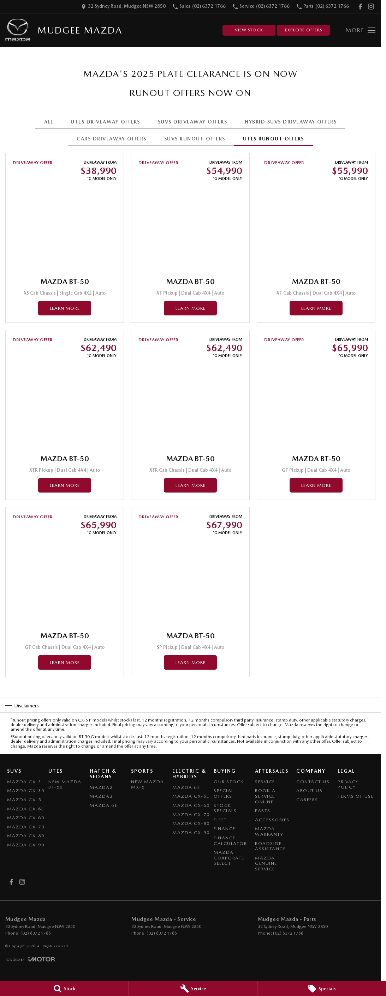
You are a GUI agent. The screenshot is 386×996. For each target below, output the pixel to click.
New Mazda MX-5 (147, 784)
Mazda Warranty (269, 831)
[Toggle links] (30, 959)
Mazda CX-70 (26, 826)
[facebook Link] (360, 6)
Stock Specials (225, 808)
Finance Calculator (230, 840)
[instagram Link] (371, 6)
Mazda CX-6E (25, 808)
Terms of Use (356, 796)
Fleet (220, 819)
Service (265, 781)
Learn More (65, 308)
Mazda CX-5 (24, 799)
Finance (225, 828)
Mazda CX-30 (26, 790)
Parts (263, 810)
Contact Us (312, 781)
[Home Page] (17, 30)
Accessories (272, 819)
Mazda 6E (103, 805)
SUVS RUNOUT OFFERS (194, 138)
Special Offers (224, 793)
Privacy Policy (348, 784)
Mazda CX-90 (26, 844)
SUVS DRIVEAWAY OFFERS (192, 122)
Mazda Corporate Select (229, 858)
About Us (309, 790)
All (48, 122)
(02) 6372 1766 (35, 933)
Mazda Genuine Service (266, 863)
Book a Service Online (265, 796)
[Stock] (64, 988)
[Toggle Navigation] (360, 30)
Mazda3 (101, 796)
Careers (307, 799)
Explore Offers (303, 30)
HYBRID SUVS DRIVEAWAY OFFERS (291, 122)
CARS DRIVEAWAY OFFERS (112, 138)
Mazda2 (101, 787)
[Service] (193, 988)
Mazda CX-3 (24, 781)
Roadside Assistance (270, 846)
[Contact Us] (123, 6)
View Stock (249, 30)
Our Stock (229, 781)
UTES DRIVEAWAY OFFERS (105, 122)
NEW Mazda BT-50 (65, 784)
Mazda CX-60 (26, 817)
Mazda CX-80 (26, 835)
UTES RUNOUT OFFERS (273, 138)
